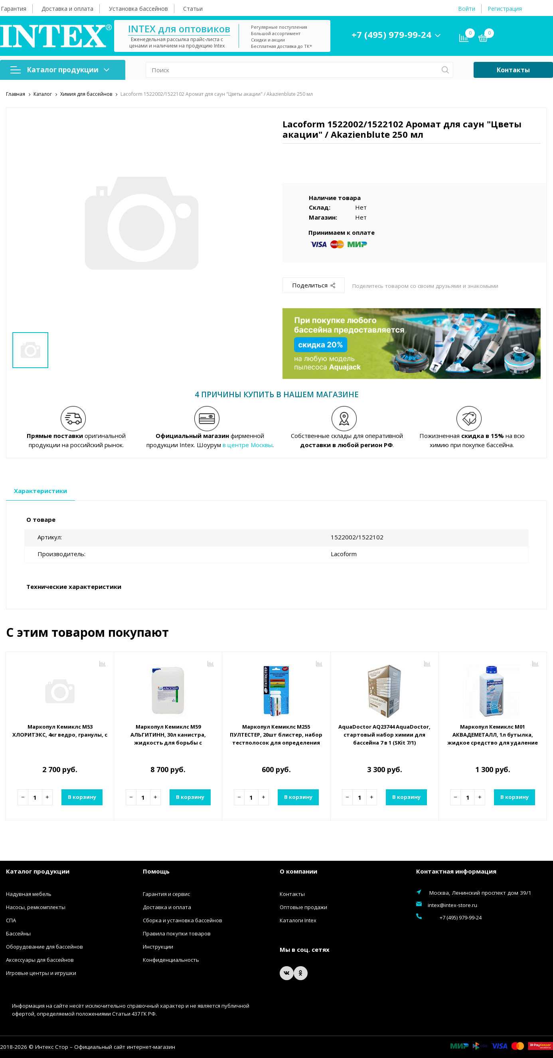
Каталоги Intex (298, 920)
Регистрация (505, 8)
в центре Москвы (248, 444)
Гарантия (13, 8)
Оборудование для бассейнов (44, 946)
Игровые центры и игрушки (41, 973)
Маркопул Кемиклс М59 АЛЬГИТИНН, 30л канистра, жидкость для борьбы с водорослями (168, 738)
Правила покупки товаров (177, 933)
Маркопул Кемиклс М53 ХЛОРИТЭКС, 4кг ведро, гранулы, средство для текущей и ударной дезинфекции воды (59, 730)
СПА (11, 920)
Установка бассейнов (138, 8)
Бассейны (18, 933)
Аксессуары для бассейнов (40, 959)
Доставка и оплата (67, 8)
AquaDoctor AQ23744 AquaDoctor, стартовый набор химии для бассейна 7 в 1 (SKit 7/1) (384, 738)
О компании (298, 871)
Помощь (156, 871)
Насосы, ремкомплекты (35, 907)
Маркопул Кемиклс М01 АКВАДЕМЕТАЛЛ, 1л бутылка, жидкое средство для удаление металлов (492, 738)
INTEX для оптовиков (202, 28)
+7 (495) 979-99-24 (414, 34)
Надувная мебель (28, 894)
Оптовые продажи (303, 907)
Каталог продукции (59, 69)
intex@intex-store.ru (452, 905)
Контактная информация (456, 871)
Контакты (513, 69)
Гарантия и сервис (166, 894)
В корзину (81, 797)
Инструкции (158, 946)
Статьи (193, 8)
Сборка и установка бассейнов (182, 920)
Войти (466, 8)
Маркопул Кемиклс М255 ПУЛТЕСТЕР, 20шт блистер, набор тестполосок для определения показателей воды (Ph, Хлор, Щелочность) (276, 742)
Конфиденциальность (171, 959)
